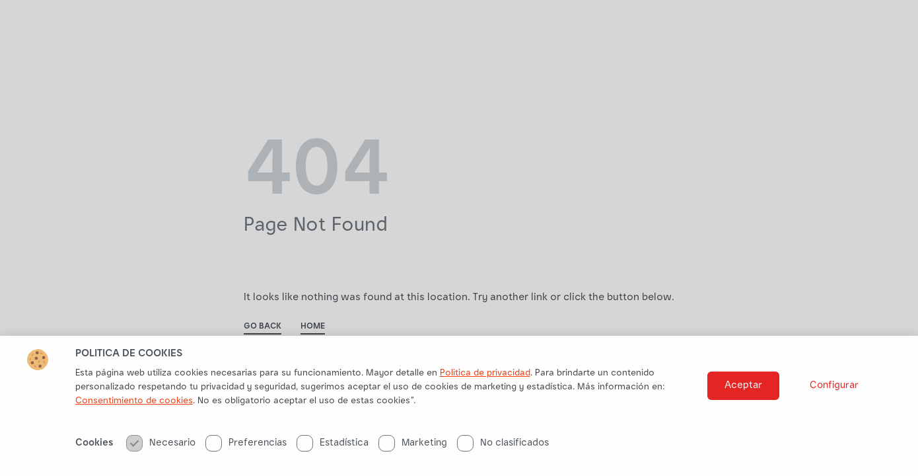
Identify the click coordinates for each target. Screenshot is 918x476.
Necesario (160, 448)
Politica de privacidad (485, 378)
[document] (459, 238)
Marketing (412, 448)
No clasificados (503, 448)
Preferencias (246, 448)
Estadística (333, 448)
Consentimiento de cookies (134, 406)
